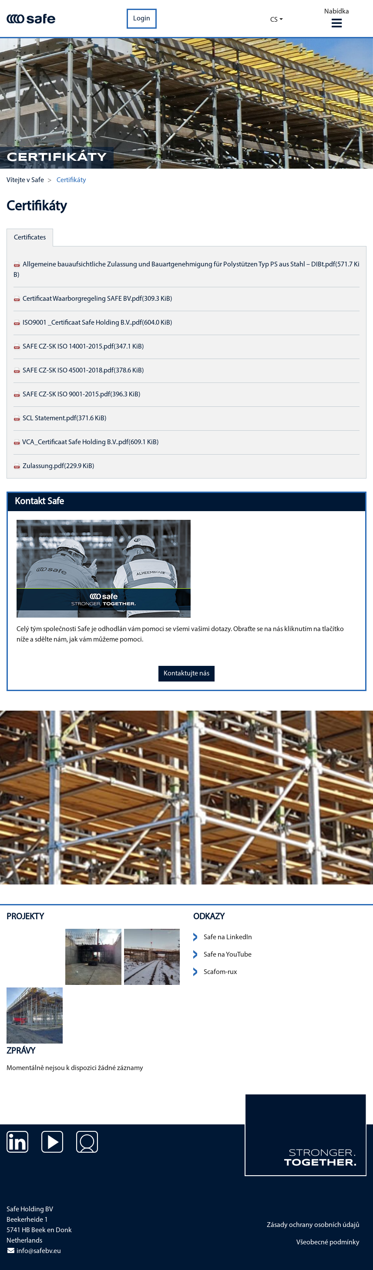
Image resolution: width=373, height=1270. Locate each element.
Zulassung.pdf (53, 466)
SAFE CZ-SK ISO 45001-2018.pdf (78, 370)
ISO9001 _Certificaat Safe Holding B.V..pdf (92, 322)
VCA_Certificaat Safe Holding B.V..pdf (86, 442)
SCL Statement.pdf (60, 418)
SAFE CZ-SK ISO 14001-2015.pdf (78, 346)
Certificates (30, 237)
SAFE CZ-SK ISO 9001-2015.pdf (77, 394)
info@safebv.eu (34, 1251)
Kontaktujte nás (186, 673)
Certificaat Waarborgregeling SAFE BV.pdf (92, 299)
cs (274, 20)
